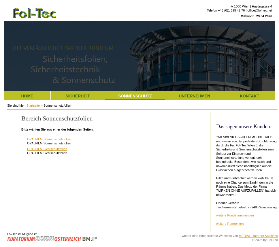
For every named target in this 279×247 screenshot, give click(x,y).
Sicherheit (77, 96)
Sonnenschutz (135, 96)
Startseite (33, 105)
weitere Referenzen (230, 223)
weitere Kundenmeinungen (235, 215)
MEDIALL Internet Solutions (258, 235)
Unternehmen (194, 96)
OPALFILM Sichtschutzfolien (47, 149)
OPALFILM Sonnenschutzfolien (49, 139)
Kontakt (249, 96)
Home (27, 96)
